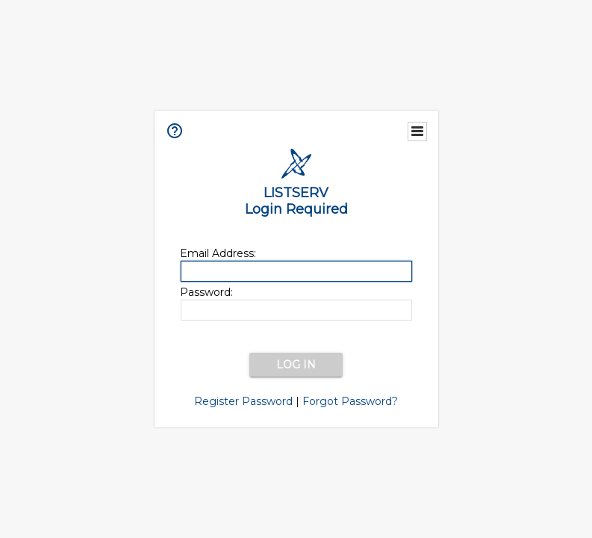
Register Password (243, 401)
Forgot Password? (350, 401)
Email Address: (218, 253)
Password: (206, 292)
